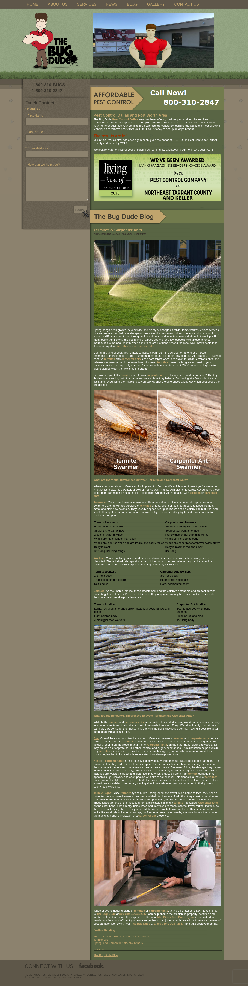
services (53, 975)
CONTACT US (186, 4)
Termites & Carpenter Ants (118, 230)
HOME (32, 4)
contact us (94, 975)
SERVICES (87, 4)
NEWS (111, 4)
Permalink (99, 949)
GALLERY (156, 4)
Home (28, 975)
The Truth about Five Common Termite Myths (122, 936)
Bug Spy (67, 975)
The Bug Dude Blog (106, 955)
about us (40, 975)
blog (107, 975)
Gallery (79, 975)
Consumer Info (122, 975)
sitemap (139, 975)
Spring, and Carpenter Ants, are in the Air (119, 943)
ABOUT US (58, 4)
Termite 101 (101, 939)
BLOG (132, 4)
